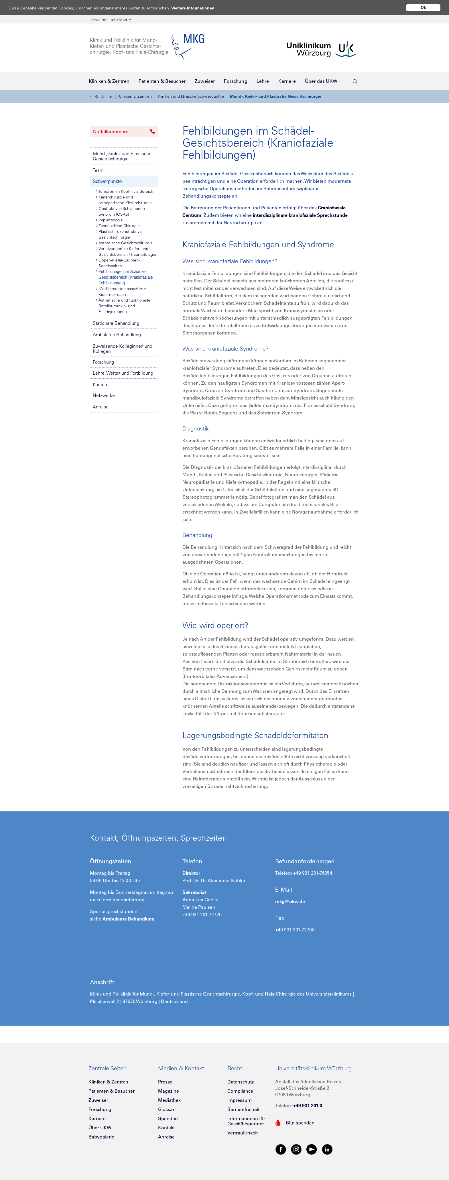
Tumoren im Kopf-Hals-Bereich (124, 191)
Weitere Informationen (198, 8)
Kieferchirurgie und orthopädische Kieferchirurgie (124, 199)
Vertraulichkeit (242, 1133)
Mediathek (169, 1100)
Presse (165, 1082)
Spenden (168, 1118)
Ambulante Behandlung (117, 334)
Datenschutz (240, 1082)
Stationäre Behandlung (116, 323)
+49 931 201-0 (307, 1105)
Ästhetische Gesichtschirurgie (124, 243)
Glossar (166, 1109)
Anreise (101, 407)
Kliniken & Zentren (135, 96)
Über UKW (99, 1127)
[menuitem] (110, 19)
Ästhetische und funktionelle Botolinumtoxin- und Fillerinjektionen (123, 305)
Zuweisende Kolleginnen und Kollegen (122, 348)
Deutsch (108, 20)
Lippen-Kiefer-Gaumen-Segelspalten (118, 262)
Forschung (103, 362)
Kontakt (166, 1127)
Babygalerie (101, 1137)
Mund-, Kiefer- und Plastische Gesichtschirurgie (275, 96)
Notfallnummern (124, 131)
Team (98, 170)
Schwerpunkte (107, 181)
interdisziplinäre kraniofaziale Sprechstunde (300, 215)
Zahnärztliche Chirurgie (118, 226)
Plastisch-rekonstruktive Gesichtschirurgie (119, 234)
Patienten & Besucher (111, 1091)
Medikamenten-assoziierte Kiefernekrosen (121, 291)
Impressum (239, 1100)
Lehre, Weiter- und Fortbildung (123, 373)
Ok (423, 7)
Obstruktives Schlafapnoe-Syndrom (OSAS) (121, 211)
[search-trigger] (355, 81)
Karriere (101, 384)
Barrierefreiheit (243, 1109)
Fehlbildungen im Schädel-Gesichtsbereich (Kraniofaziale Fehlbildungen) (124, 277)
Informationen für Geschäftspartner (246, 1121)
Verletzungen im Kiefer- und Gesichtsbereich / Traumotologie (126, 251)
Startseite (101, 96)
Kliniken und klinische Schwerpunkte (191, 96)
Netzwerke (104, 395)
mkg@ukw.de (290, 901)
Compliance (240, 1091)
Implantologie (109, 220)
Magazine (168, 1091)
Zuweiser (98, 1100)
